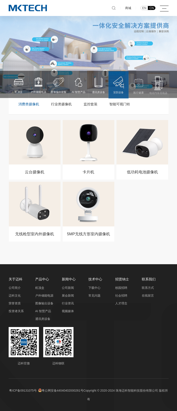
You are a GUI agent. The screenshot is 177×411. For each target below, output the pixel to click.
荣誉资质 (15, 303)
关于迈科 (15, 279)
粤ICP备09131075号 (23, 390)
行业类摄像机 (61, 104)
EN (144, 8)
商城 (128, 8)
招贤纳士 (122, 279)
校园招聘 (121, 287)
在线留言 (148, 295)
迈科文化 (15, 295)
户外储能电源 (44, 295)
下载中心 (94, 287)
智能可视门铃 (119, 104)
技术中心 (95, 279)
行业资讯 (68, 303)
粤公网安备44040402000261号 (62, 390)
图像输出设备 (44, 303)
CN (151, 8)
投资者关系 (16, 311)
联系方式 (148, 287)
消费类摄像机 (28, 104)
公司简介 (15, 287)
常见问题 (94, 295)
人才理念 (121, 303)
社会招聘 (121, 295)
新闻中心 (69, 279)
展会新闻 (68, 295)
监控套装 (90, 104)
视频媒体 (68, 311)
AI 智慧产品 (43, 311)
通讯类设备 (42, 319)
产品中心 (42, 279)
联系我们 (149, 279)
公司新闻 (68, 287)
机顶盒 (39, 287)
